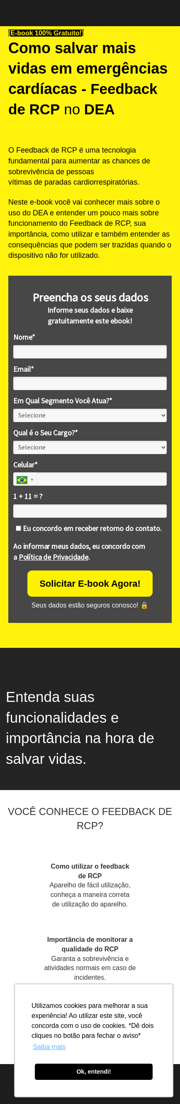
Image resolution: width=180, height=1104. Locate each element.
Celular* (25, 464)
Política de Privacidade (53, 557)
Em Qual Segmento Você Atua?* (62, 400)
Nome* (24, 337)
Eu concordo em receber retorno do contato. (89, 528)
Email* (23, 369)
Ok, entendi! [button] (93, 1071)
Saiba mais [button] (49, 1046)
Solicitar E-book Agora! (90, 583)
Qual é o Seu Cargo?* (45, 432)
